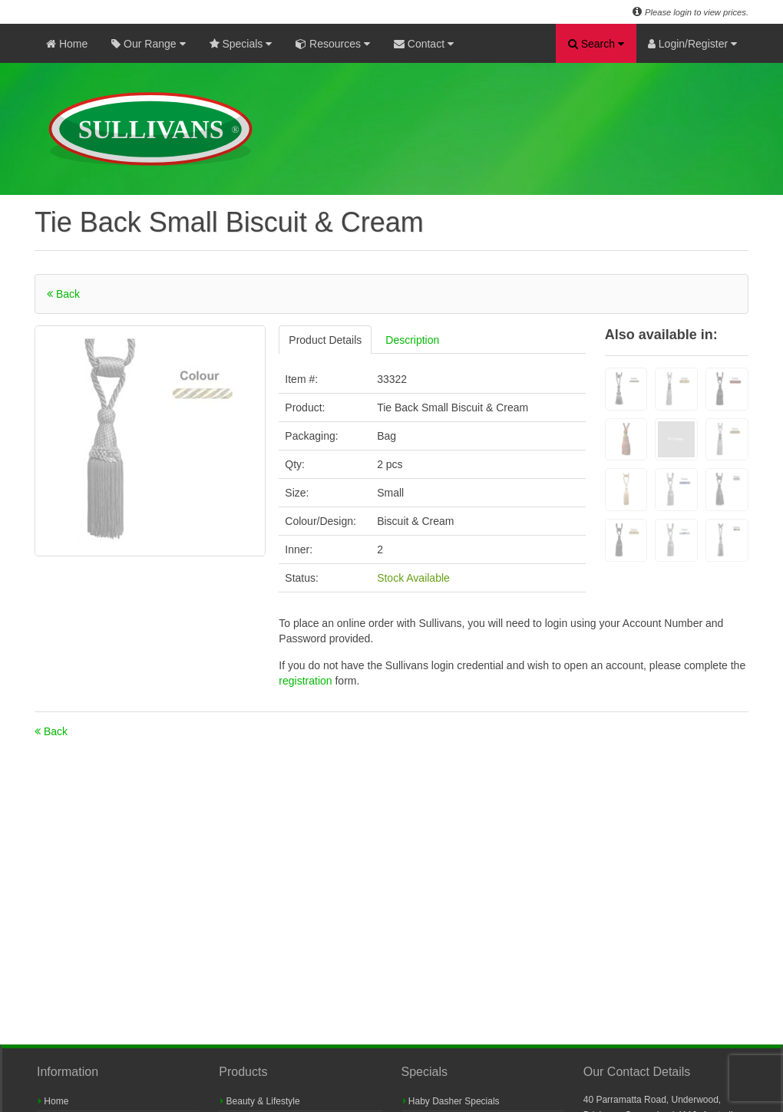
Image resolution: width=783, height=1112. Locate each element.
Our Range (148, 44)
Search (596, 44)
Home (67, 44)
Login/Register (692, 44)
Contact (424, 44)
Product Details (325, 340)
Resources (333, 44)
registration (307, 681)
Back (63, 294)
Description (412, 340)
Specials (241, 44)
